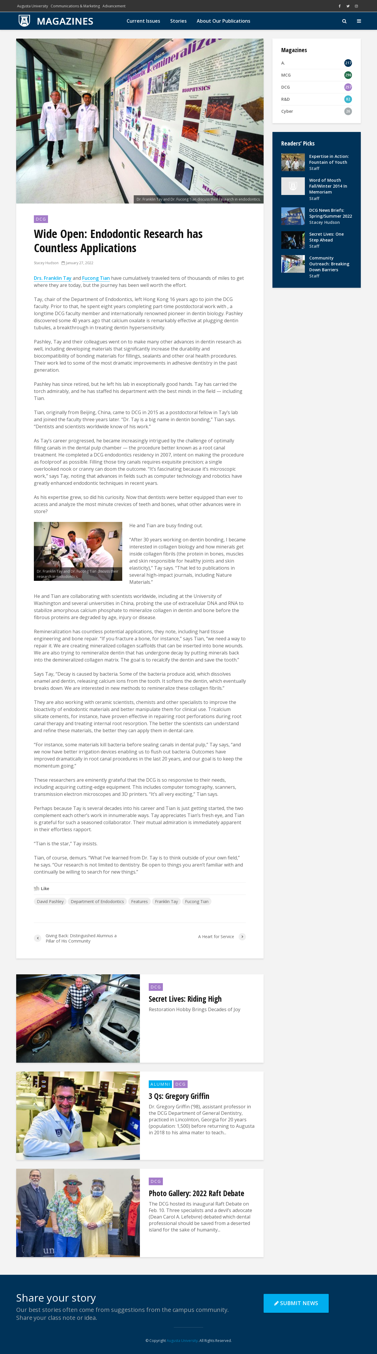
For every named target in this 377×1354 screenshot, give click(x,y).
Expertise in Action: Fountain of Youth (329, 159)
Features (139, 901)
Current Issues (143, 21)
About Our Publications (223, 21)
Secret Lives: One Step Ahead (326, 237)
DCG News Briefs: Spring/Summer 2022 (330, 213)
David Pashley (50, 901)
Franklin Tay (166, 901)
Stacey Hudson (46, 262)
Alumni (160, 1084)
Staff (314, 168)
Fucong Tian (197, 901)
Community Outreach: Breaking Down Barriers (329, 263)
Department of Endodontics (97, 901)
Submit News (296, 1303)
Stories (178, 21)
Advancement (113, 6)
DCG (41, 219)
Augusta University (32, 6)
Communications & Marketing (75, 6)
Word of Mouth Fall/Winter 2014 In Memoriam (328, 186)
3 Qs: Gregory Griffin (179, 1096)
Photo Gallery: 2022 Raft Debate (196, 1193)
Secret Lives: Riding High (185, 999)
